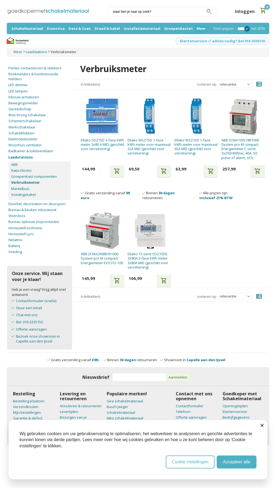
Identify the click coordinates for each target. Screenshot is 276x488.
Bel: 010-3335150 (29, 321)
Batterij (14, 245)
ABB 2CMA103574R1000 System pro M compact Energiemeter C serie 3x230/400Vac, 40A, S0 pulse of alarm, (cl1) (240, 149)
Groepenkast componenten (34, 176)
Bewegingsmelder (23, 103)
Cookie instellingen (190, 462)
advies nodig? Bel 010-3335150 (238, 40)
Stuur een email (29, 307)
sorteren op (206, 84)
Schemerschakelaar (24, 120)
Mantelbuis (20, 188)
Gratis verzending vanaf (75, 359)
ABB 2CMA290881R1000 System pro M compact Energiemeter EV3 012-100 (102, 258)
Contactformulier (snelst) (36, 300)
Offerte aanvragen (31, 329)
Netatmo (15, 239)
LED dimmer (18, 84)
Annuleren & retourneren (81, 405)
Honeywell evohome (25, 227)
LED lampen (18, 91)
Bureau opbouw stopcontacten (33, 221)
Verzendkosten (25, 406)
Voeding (15, 251)
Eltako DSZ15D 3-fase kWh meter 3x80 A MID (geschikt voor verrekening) (102, 144)
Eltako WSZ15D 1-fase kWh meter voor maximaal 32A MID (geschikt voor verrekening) (149, 147)
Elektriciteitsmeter (23, 139)
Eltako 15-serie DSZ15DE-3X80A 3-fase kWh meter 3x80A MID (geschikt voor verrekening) (148, 260)
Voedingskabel (23, 194)
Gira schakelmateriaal (125, 401)
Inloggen (245, 11)
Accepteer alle (236, 462)
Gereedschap (19, 108)
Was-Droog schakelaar (27, 114)
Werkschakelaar (21, 127)
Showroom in (193, 359)
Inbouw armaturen (23, 97)
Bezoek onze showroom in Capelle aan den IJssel (38, 339)
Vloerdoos (16, 215)
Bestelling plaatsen (28, 401)
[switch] (242, 28)
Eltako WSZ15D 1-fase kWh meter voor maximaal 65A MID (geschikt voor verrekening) (195, 147)
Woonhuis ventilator (25, 145)
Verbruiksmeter (25, 182)
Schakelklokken (21, 133)
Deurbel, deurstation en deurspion (37, 203)
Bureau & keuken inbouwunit (32, 209)
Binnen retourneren (158, 195)
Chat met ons (27, 314)
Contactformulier (189, 405)
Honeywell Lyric (21, 233)
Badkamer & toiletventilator (30, 150)
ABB (14, 164)
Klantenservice (193, 40)
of (209, 40)
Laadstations (20, 157)
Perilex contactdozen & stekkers (34, 68)
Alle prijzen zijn (216, 195)
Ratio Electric (21, 170)
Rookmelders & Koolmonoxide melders (33, 76)
